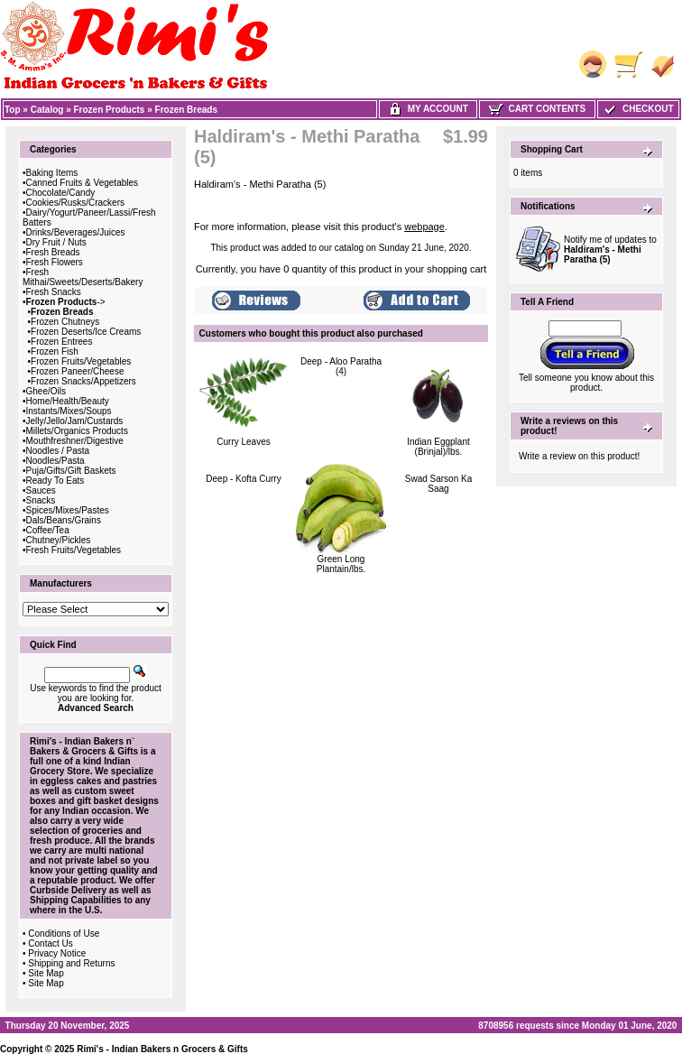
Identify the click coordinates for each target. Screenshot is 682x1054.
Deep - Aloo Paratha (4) (341, 366)
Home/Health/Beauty (67, 401)
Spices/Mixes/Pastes (67, 510)
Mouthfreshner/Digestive (75, 441)
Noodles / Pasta (58, 451)
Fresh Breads (53, 252)
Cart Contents (537, 109)
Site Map (45, 973)
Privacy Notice (57, 953)
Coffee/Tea (47, 530)
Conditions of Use (63, 933)
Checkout (638, 109)
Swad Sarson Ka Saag (439, 484)
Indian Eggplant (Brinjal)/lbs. (438, 447)
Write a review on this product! (579, 456)
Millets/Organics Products (77, 431)
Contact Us (50, 943)
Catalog (47, 110)
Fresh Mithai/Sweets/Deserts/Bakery (83, 277)
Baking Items (52, 173)
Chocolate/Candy (61, 193)
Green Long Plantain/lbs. (341, 564)
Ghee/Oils (46, 391)
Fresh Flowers (54, 262)
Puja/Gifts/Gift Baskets (71, 471)
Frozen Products (109, 110)
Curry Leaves (243, 442)
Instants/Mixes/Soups (69, 411)
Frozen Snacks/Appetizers (83, 381)
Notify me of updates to (610, 249)
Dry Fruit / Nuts (56, 242)
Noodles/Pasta (55, 461)
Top (13, 110)
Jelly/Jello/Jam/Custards (75, 421)
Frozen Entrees (61, 342)
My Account (428, 109)
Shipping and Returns (71, 963)
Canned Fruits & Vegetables (82, 183)
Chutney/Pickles (58, 540)
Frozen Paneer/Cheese (77, 371)
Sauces (41, 490)
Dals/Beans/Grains (63, 520)
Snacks (41, 500)
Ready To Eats (55, 480)
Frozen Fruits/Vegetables (81, 361)
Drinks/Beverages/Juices (75, 232)
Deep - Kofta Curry (243, 479)
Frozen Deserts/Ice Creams (86, 332)
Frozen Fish (54, 351)
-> (66, 302)
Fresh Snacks (53, 292)
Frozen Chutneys (65, 322)
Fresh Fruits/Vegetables (74, 550)
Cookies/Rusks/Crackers (75, 203)
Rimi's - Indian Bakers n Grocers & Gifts (162, 1049)
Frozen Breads (186, 110)
